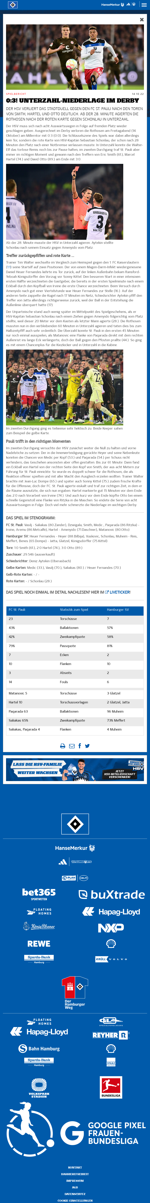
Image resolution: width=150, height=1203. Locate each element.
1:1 (8, 267)
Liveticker (119, 592)
